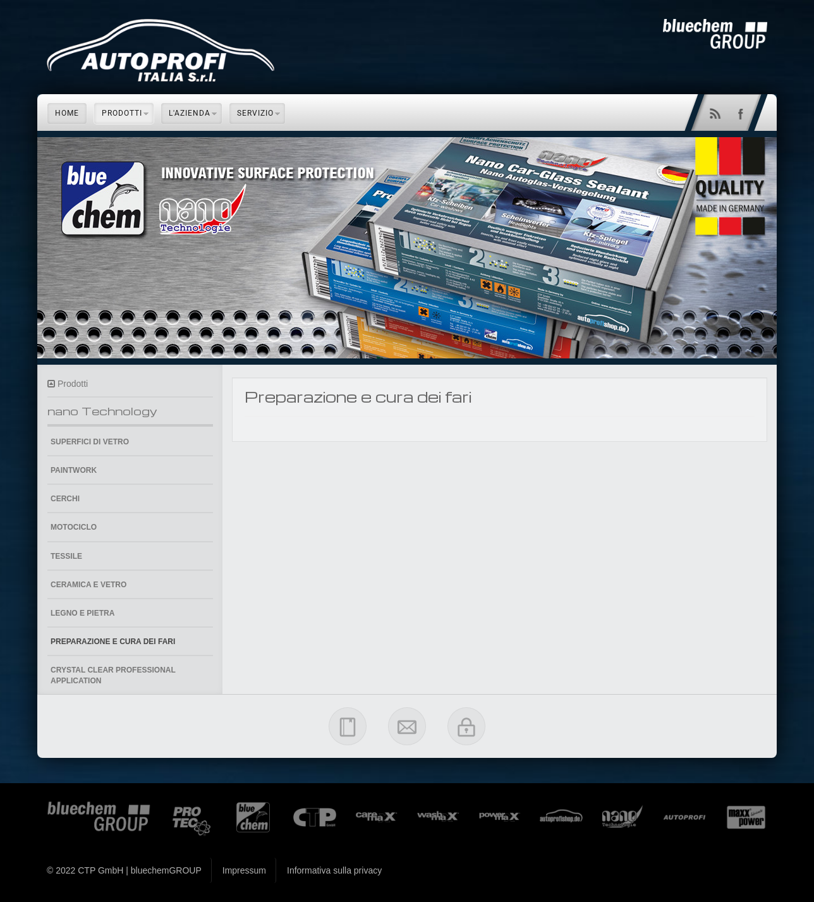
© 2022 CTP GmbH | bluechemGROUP (124, 870)
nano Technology (102, 410)
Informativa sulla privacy (334, 870)
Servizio (255, 113)
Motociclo (74, 527)
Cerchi (65, 498)
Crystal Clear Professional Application (113, 675)
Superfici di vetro (90, 441)
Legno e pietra (82, 613)
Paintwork (74, 470)
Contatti (407, 726)
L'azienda (189, 113)
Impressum (348, 726)
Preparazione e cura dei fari (113, 641)
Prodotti (122, 113)
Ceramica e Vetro (88, 584)
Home (67, 113)
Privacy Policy (466, 726)
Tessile (66, 556)
